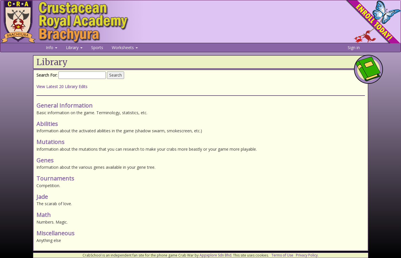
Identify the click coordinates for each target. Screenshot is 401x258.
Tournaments (55, 178)
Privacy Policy (307, 255)
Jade (42, 197)
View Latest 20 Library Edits (61, 86)
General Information (64, 105)
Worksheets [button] (125, 47)
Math (43, 215)
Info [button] (51, 47)
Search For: (46, 75)
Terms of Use (282, 255)
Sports (97, 47)
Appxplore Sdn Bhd (215, 255)
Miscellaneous (55, 233)
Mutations (50, 142)
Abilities (47, 124)
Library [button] (74, 47)
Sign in (354, 47)
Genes (45, 160)
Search (115, 75)
